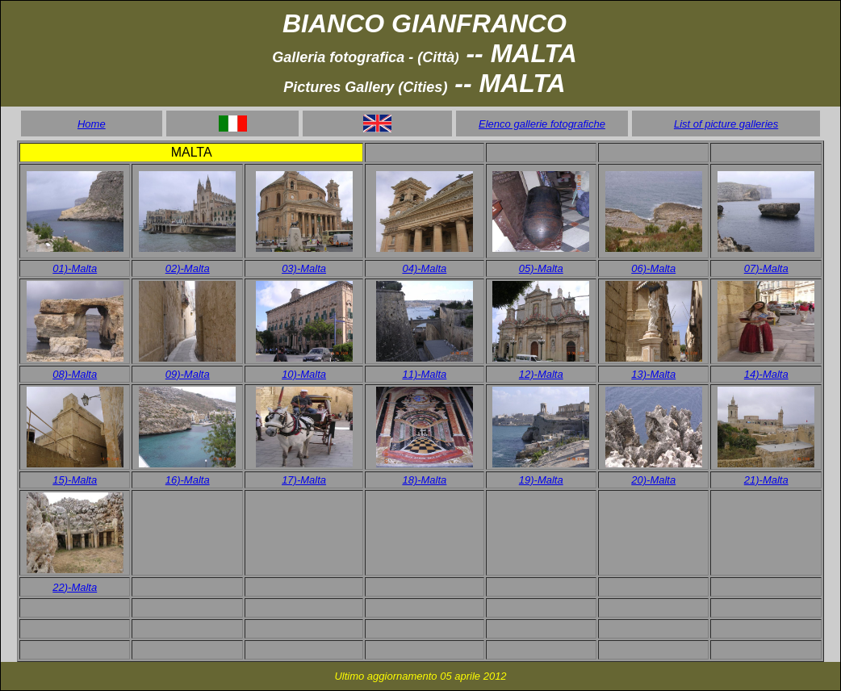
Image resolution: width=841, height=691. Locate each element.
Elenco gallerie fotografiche (542, 124)
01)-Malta (74, 268)
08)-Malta (74, 374)
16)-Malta (187, 480)
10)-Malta (304, 374)
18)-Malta (424, 480)
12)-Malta (541, 374)
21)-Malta (766, 480)
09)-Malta (187, 374)
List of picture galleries (726, 124)
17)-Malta (304, 480)
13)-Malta (653, 374)
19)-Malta (541, 480)
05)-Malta (541, 268)
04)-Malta (424, 268)
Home (91, 124)
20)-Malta (653, 480)
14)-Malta (766, 374)
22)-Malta (74, 587)
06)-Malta (653, 268)
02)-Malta (187, 268)
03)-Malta (304, 268)
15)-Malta (74, 480)
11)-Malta (424, 374)
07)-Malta (766, 268)
